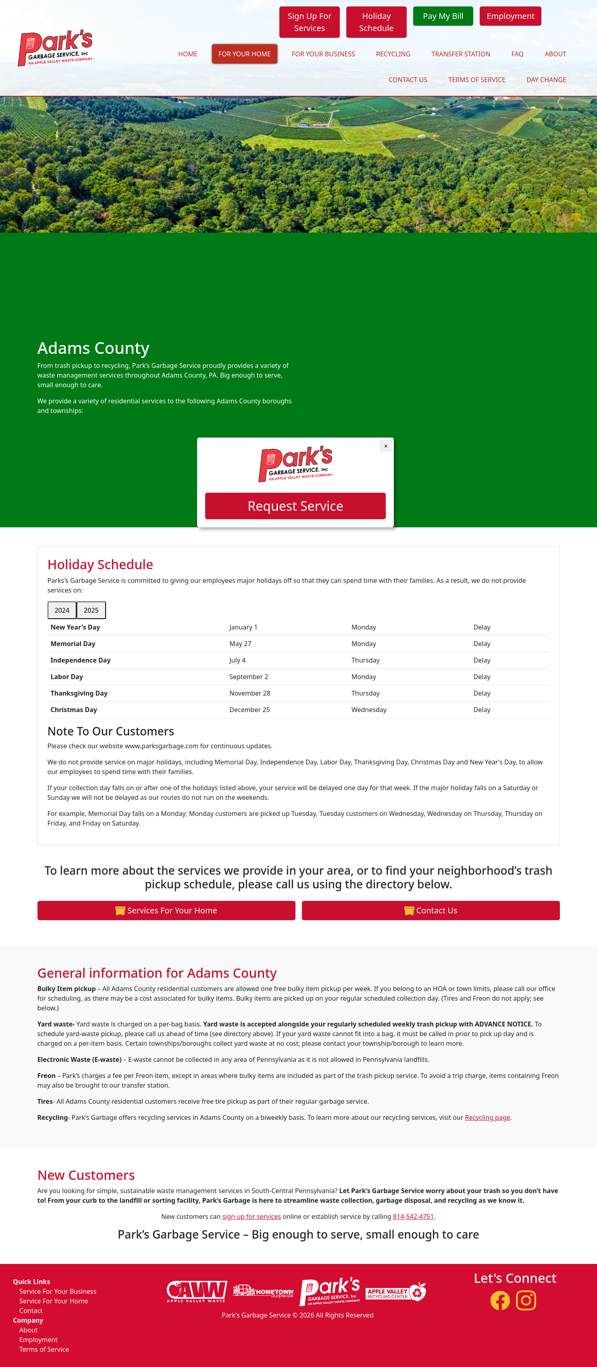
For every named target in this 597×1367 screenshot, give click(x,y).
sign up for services (251, 1220)
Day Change (546, 79)
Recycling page (487, 1121)
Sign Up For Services (310, 21)
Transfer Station (461, 54)
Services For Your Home (162, 914)
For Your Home (244, 54)
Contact (31, 1310)
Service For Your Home (53, 1301)
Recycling (393, 54)
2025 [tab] (91, 614)
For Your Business (323, 54)
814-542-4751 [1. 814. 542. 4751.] (413, 1220)
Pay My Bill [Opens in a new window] (443, 15)
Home (188, 54)
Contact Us (408, 79)
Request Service (295, 505)
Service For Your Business (57, 1291)
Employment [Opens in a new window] (511, 15)
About (555, 54)
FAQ (518, 54)
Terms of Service (476, 79)
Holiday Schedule (376, 21)
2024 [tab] (62, 614)
